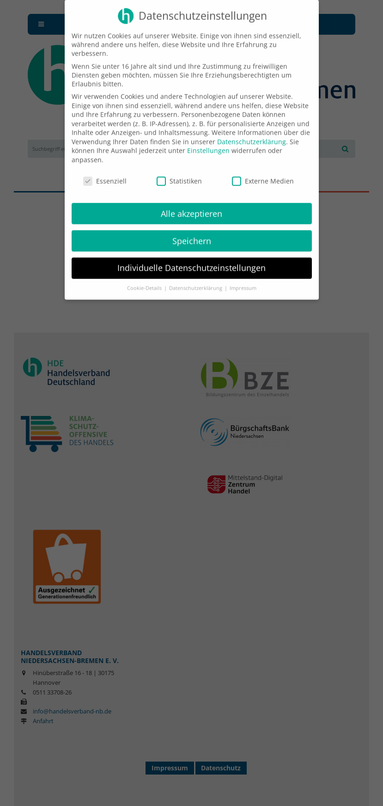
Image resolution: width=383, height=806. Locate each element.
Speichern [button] (191, 233)
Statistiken (179, 173)
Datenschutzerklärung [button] (196, 281)
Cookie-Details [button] (145, 281)
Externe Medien (263, 173)
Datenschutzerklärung (251, 134)
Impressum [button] (243, 281)
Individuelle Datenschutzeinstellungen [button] (191, 261)
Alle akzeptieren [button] (191, 206)
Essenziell (105, 173)
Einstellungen (208, 143)
